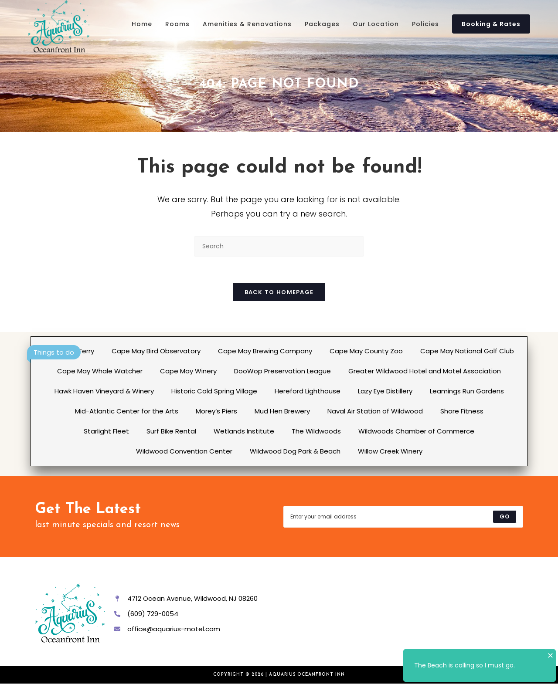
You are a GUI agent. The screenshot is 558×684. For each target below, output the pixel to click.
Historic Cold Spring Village (214, 391)
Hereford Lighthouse (307, 391)
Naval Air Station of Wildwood (375, 411)
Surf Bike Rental (171, 431)
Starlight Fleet (106, 431)
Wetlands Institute (244, 431)
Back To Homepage (279, 292)
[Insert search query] (279, 246)
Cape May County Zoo (366, 351)
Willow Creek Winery (390, 451)
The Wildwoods (316, 431)
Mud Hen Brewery (282, 411)
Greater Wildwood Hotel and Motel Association (424, 371)
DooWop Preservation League (282, 371)
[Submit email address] (505, 516)
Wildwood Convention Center (184, 451)
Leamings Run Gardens (467, 391)
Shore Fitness (461, 411)
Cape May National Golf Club (467, 351)
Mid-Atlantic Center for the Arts (126, 411)
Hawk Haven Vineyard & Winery (104, 391)
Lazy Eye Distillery (385, 391)
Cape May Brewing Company (265, 351)
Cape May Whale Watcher (100, 371)
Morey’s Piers (216, 411)
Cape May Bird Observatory (156, 351)
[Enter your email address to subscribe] (403, 517)
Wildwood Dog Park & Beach (295, 451)
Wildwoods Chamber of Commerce (416, 431)
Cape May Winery (188, 371)
